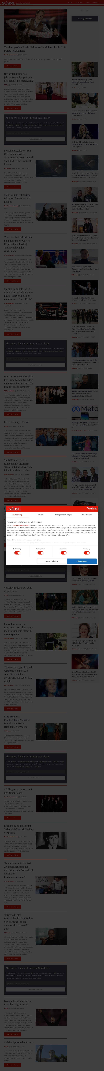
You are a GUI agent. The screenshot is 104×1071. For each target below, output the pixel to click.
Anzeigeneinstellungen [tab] (63, 515)
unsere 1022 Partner (21, 525)
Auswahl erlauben (51, 561)
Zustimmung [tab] (17, 515)
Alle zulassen (82, 561)
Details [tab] (40, 515)
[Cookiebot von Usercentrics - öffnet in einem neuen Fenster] (88, 508)
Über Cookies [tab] (87, 515)
